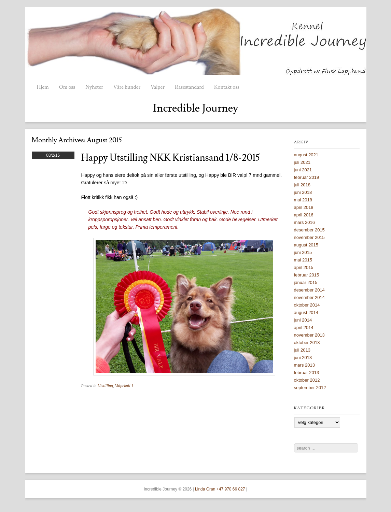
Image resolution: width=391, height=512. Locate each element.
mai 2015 (303, 259)
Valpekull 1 (124, 385)
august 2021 (306, 154)
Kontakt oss (226, 87)
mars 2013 (304, 365)
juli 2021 (302, 162)
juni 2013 (303, 357)
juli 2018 (302, 184)
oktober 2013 (307, 342)
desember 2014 (309, 290)
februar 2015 (306, 275)
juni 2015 (303, 252)
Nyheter (94, 87)
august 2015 (306, 244)
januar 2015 (306, 282)
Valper (158, 87)
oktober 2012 (307, 380)
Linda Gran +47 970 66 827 (220, 489)
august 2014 (306, 312)
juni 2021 (303, 169)
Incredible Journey (195, 108)
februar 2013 (306, 372)
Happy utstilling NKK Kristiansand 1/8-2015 (170, 158)
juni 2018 (303, 192)
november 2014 (309, 297)
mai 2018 (303, 199)
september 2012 (310, 387)
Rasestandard (189, 87)
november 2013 (309, 335)
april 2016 (303, 214)
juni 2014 (303, 320)
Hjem (43, 87)
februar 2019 (306, 177)
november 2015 (309, 237)
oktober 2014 (307, 305)
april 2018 (303, 207)
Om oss (67, 87)
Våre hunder (126, 87)
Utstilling (105, 385)
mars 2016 (304, 222)
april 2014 (303, 327)
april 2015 (303, 267)
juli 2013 (302, 350)
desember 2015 (309, 229)
